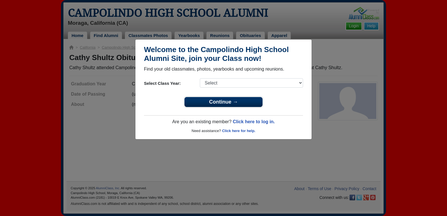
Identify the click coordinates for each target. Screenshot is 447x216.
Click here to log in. (254, 121)
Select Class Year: (162, 83)
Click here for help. (238, 131)
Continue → (223, 102)
